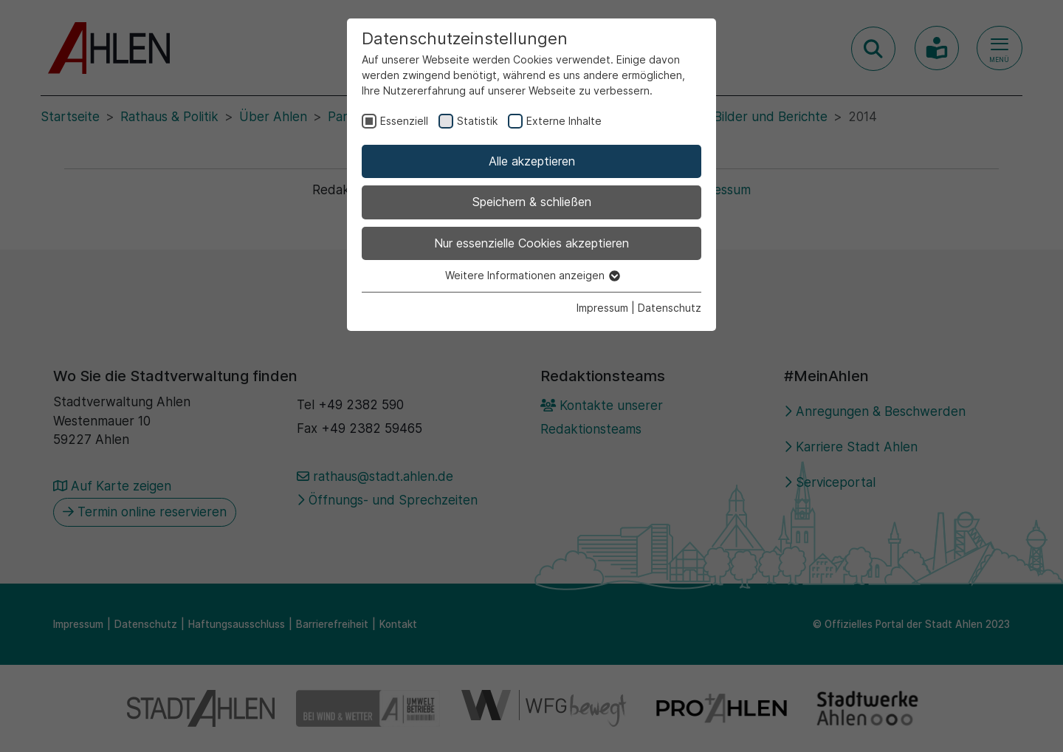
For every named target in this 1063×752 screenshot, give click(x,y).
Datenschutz (669, 307)
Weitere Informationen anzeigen (532, 275)
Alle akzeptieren (532, 161)
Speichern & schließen (531, 201)
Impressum (602, 307)
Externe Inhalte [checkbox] (564, 120)
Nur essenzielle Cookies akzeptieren (531, 243)
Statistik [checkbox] (477, 120)
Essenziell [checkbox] (404, 120)
